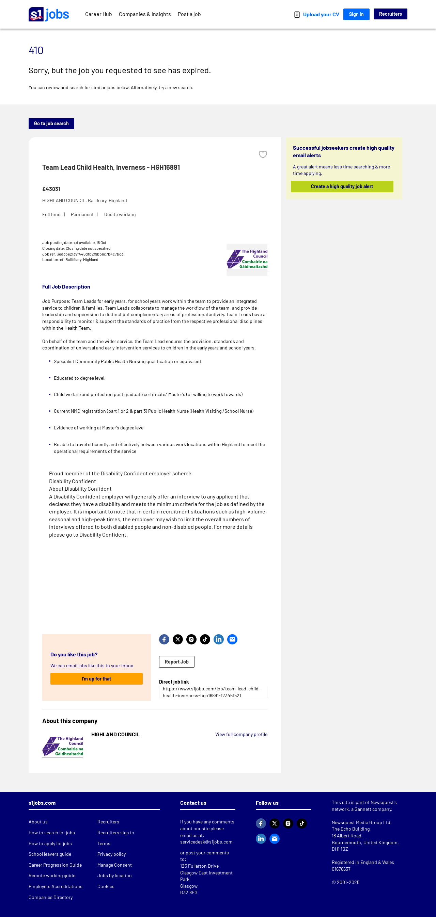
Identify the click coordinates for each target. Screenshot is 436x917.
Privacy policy (111, 854)
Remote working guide (52, 875)
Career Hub (98, 14)
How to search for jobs (52, 832)
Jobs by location (114, 875)
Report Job (177, 662)
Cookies (105, 886)
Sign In (356, 14)
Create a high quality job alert (342, 186)
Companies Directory (51, 897)
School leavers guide (50, 854)
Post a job (189, 14)
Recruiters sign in (115, 832)
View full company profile (241, 734)
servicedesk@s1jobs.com (206, 842)
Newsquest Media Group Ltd (361, 822)
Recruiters (390, 14)
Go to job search (51, 123)
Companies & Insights (145, 14)
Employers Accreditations (55, 886)
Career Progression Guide (55, 865)
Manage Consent (114, 865)
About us (38, 821)
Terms (103, 843)
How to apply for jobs (50, 843)
